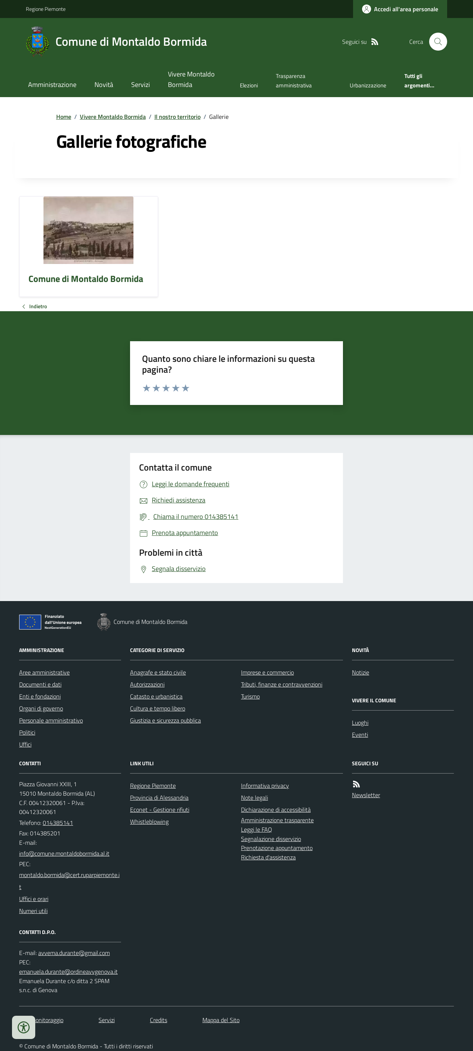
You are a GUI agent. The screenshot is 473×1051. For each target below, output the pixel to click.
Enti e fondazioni (40, 696)
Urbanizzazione (368, 85)
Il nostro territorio (177, 116)
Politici (27, 732)
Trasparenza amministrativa (294, 80)
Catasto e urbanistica (156, 696)
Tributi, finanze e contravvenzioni (281, 684)
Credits (158, 1019)
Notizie (360, 672)
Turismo (250, 696)
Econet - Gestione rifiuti (159, 809)
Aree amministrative (44, 672)
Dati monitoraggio (41, 1019)
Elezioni (249, 85)
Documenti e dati (40, 684)
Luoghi (360, 722)
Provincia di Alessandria (159, 797)
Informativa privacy (265, 785)
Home (63, 116)
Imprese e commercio (267, 672)
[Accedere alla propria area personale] (400, 9)
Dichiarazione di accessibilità (276, 809)
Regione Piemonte (46, 9)
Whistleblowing (149, 821)
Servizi (140, 84)
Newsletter (366, 794)
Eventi (360, 734)
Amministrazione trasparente (277, 820)
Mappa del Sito (220, 1019)
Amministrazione (52, 84)
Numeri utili (33, 910)
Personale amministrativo (51, 720)
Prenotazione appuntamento (277, 847)
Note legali (254, 797)
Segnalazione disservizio (271, 838)
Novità (103, 84)
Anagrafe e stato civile (158, 672)
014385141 (58, 822)
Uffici (25, 744)
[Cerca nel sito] (435, 42)
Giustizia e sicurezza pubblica (165, 720)
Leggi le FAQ (256, 829)
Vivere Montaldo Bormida (191, 79)
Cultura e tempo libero (157, 708)
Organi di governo (41, 708)
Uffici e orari (33, 898)
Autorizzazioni (147, 684)
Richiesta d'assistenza (268, 857)
